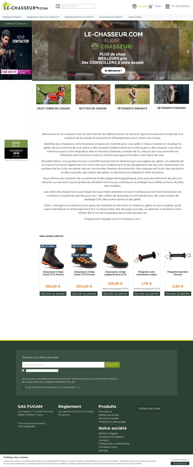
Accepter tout (179, 463)
